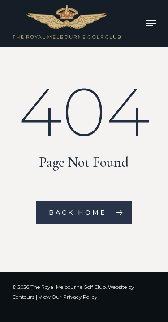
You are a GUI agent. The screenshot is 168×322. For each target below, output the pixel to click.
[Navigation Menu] (151, 23)
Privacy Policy (80, 297)
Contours (23, 297)
